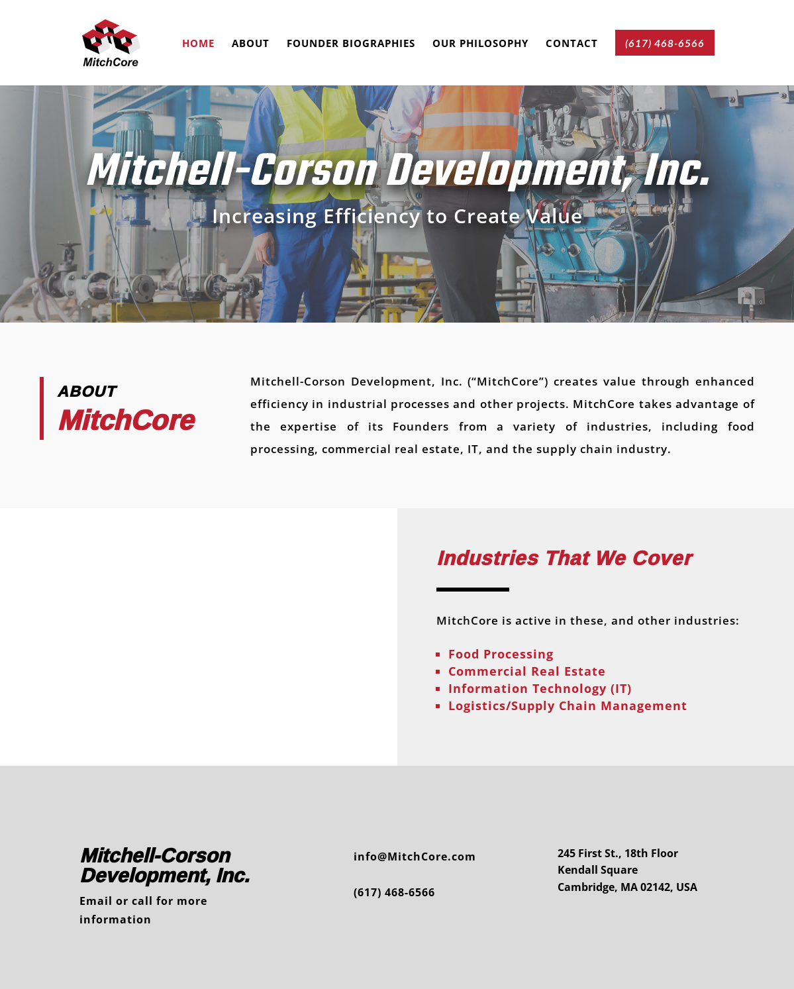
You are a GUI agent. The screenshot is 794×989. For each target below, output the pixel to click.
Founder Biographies (351, 44)
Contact (572, 44)
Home (198, 44)
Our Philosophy (480, 44)
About (251, 44)
